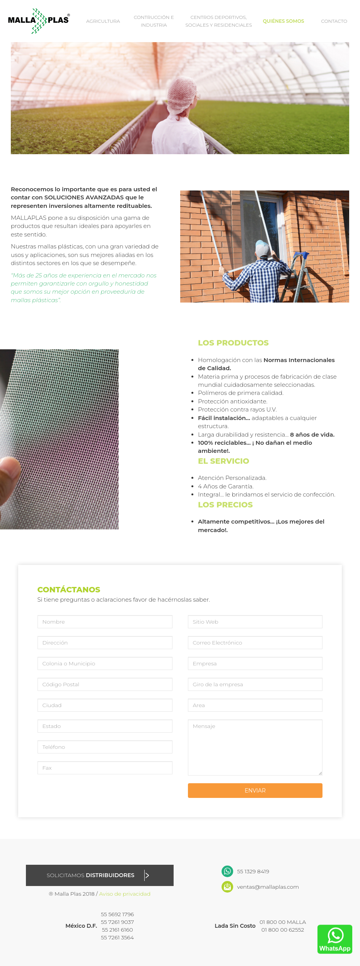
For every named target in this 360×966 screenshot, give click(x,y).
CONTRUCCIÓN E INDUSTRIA (154, 21)
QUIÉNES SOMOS (283, 21)
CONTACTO (334, 21)
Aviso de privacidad (124, 893)
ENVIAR (255, 790)
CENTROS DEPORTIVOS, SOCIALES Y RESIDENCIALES (219, 21)
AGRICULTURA (103, 21)
